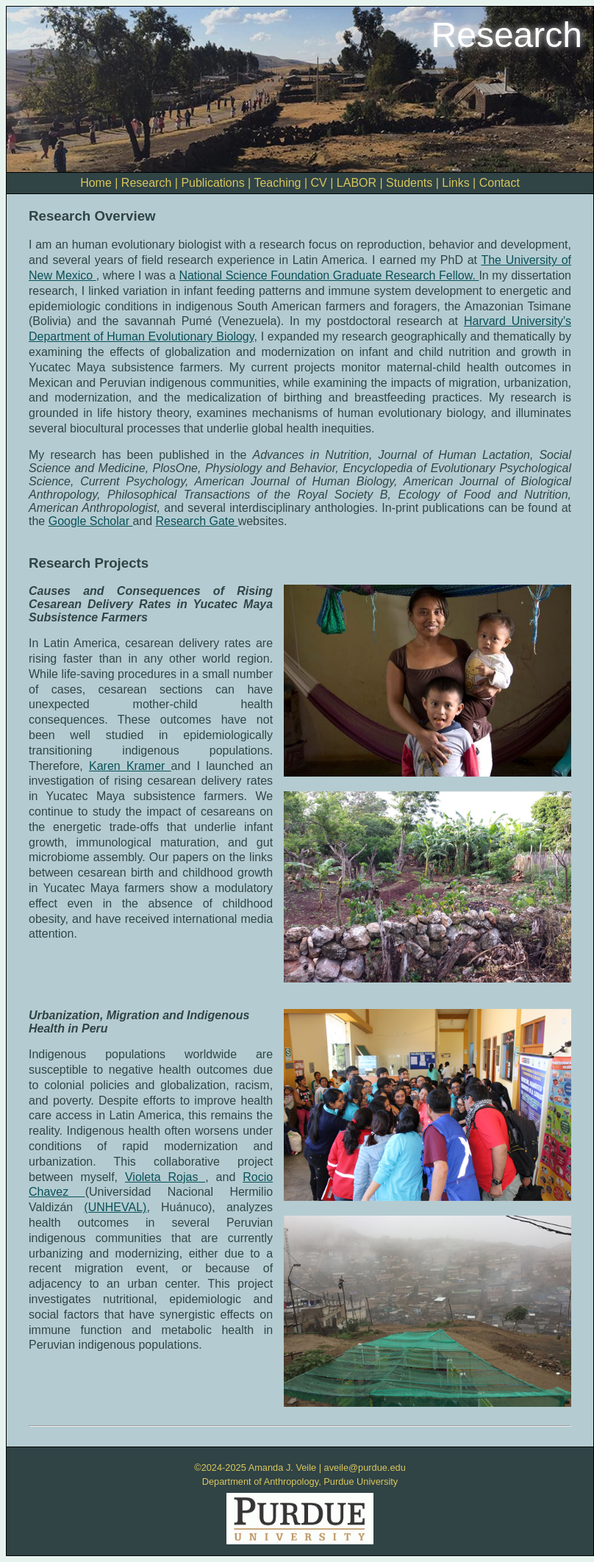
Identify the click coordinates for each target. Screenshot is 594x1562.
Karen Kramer (130, 766)
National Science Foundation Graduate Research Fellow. (329, 275)
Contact (499, 182)
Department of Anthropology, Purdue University (300, 1481)
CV (319, 182)
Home (96, 182)
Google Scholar (91, 521)
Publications (212, 182)
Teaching (277, 182)
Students (409, 182)
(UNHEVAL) (115, 1207)
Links (455, 182)
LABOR (356, 182)
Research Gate (197, 521)
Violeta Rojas (165, 1177)
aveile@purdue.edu (365, 1467)
